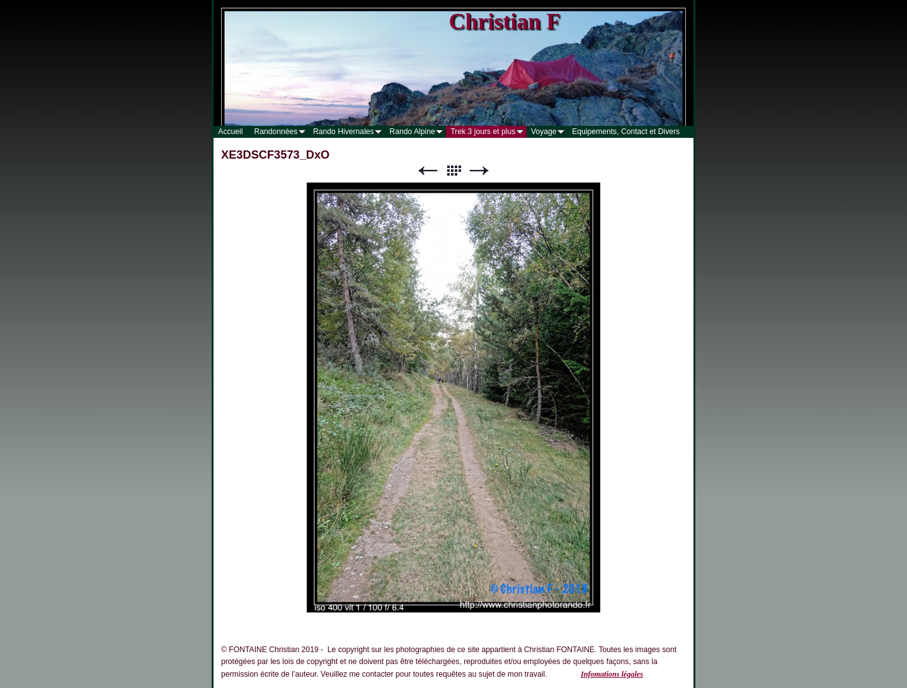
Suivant (479, 171)
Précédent (427, 171)
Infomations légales (612, 674)
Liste (453, 171)
